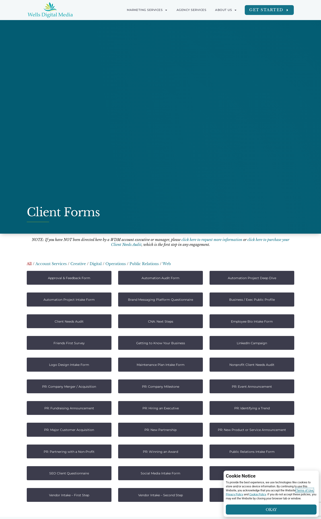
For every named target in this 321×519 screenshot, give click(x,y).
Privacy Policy (234, 494)
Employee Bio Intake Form (252, 321)
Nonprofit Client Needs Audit (251, 365)
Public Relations (144, 264)
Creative (78, 264)
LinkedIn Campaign (252, 343)
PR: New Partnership (160, 430)
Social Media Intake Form (160, 473)
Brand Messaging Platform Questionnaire (160, 300)
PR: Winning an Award (160, 452)
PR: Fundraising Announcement (69, 408)
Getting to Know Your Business (160, 343)
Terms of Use (304, 490)
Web (167, 264)
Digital (96, 264)
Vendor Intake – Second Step (160, 495)
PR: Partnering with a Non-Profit (69, 452)
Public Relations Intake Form (252, 452)
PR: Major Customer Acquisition (69, 430)
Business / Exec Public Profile (252, 300)
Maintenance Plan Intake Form (161, 365)
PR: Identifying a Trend (252, 408)
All (29, 264)
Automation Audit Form (160, 278)
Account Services (51, 264)
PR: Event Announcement (252, 387)
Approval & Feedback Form (69, 278)
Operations (115, 264)
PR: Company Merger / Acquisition (69, 387)
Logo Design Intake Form (69, 365)
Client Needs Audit (69, 321)
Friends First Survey (69, 343)
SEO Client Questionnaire (69, 473)
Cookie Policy (257, 494)
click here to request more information (211, 239)
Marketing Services (147, 10)
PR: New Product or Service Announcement (252, 430)
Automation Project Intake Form (69, 300)
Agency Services (191, 10)
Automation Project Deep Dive (252, 278)
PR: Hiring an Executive (160, 408)
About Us (226, 10)
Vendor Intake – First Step (69, 495)
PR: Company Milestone (160, 387)
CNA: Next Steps (160, 321)
